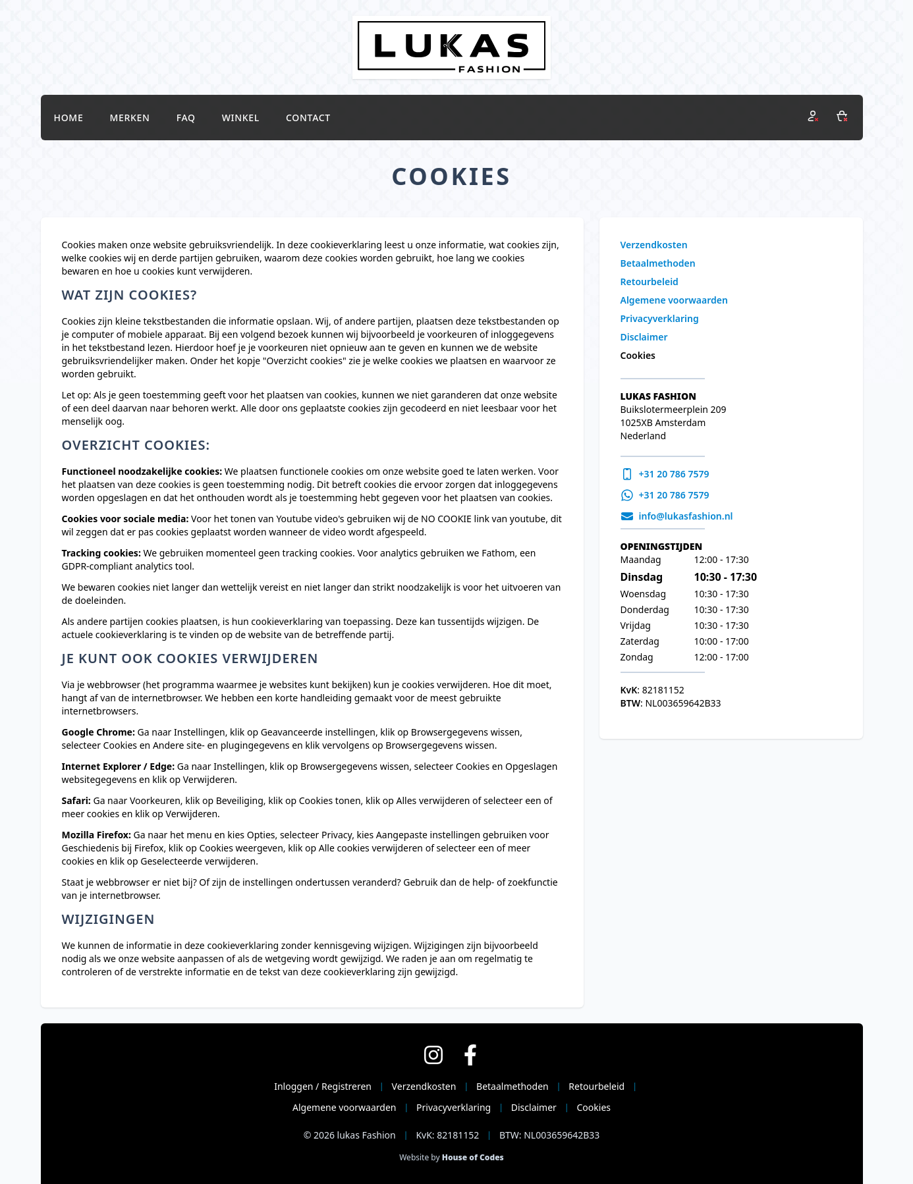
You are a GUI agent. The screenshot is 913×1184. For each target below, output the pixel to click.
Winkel (241, 117)
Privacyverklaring (660, 318)
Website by (451, 1157)
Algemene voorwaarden (674, 300)
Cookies (638, 355)
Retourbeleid (649, 281)
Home (69, 117)
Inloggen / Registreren (323, 1086)
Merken (129, 117)
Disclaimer (644, 337)
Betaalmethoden (658, 263)
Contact (308, 117)
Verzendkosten (654, 244)
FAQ (186, 117)
